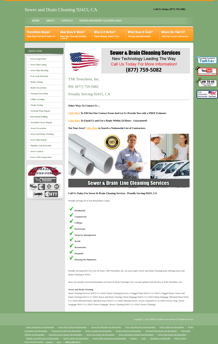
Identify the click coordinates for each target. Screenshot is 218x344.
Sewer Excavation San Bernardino (100, 334)
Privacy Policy (180, 338)
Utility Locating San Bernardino (98, 331)
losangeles (49, 342)
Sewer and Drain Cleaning (41, 134)
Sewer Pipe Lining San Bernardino (72, 327)
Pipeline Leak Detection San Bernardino (42, 338)
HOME (36, 20)
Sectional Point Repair (40, 111)
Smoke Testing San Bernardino (128, 331)
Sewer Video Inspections (41, 157)
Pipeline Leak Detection (40, 145)
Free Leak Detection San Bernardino (140, 327)
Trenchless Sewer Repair (41, 122)
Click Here (74, 113)
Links (143, 338)
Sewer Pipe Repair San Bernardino (172, 334)
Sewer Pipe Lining (38, 64)
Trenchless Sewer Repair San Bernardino (65, 334)
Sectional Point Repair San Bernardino (161, 331)
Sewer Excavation (38, 128)
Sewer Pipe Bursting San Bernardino (106, 327)
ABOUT (50, 20)
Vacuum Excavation (39, 93)
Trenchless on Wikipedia (160, 338)
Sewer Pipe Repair (38, 140)
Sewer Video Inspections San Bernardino (109, 338)
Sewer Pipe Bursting (39, 70)
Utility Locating (37, 99)
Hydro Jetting (36, 82)
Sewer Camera (36, 151)
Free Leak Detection (39, 76)
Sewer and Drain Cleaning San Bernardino (136, 334)
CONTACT (67, 20)
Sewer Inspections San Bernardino (40, 327)
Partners (133, 338)
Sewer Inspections (38, 59)
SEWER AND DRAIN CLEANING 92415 (100, 20)
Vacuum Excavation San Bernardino (66, 331)
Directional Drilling (39, 117)
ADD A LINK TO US (72, 342)
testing (59, 342)
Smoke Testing (36, 105)
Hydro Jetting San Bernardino (171, 327)
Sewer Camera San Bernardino (75, 338)
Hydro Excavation (38, 88)
